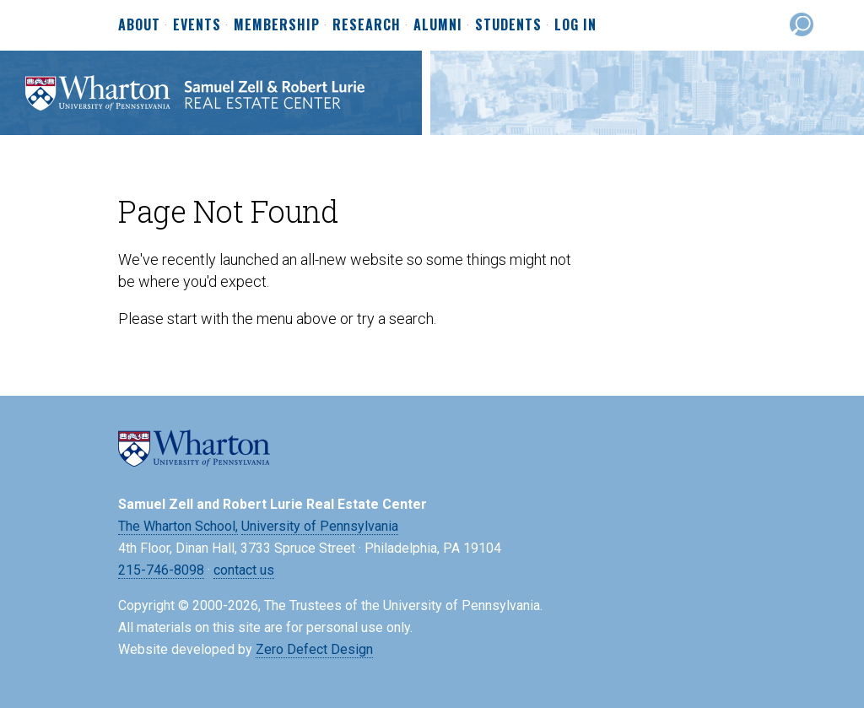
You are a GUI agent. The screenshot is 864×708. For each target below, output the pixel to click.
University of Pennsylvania (319, 526)
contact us (243, 570)
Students (508, 25)
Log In (575, 24)
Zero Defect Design (314, 649)
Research (366, 25)
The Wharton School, (178, 526)
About (139, 25)
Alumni (437, 25)
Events (197, 25)
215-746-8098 (161, 570)
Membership (277, 25)
